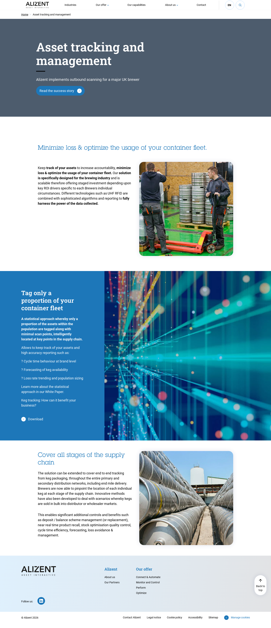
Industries (70, 7)
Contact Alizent (132, 621)
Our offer (101, 7)
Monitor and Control (148, 586)
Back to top (260, 592)
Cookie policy (174, 621)
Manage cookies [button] (240, 621)
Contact (201, 7)
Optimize (141, 597)
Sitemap (213, 621)
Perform (141, 592)
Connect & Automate (148, 581)
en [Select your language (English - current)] (229, 7)
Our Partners (112, 586)
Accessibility (195, 621)
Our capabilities (137, 7)
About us (170, 7)
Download (35, 424)
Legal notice (154, 621)
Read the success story (57, 95)
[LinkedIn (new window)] (41, 605)
